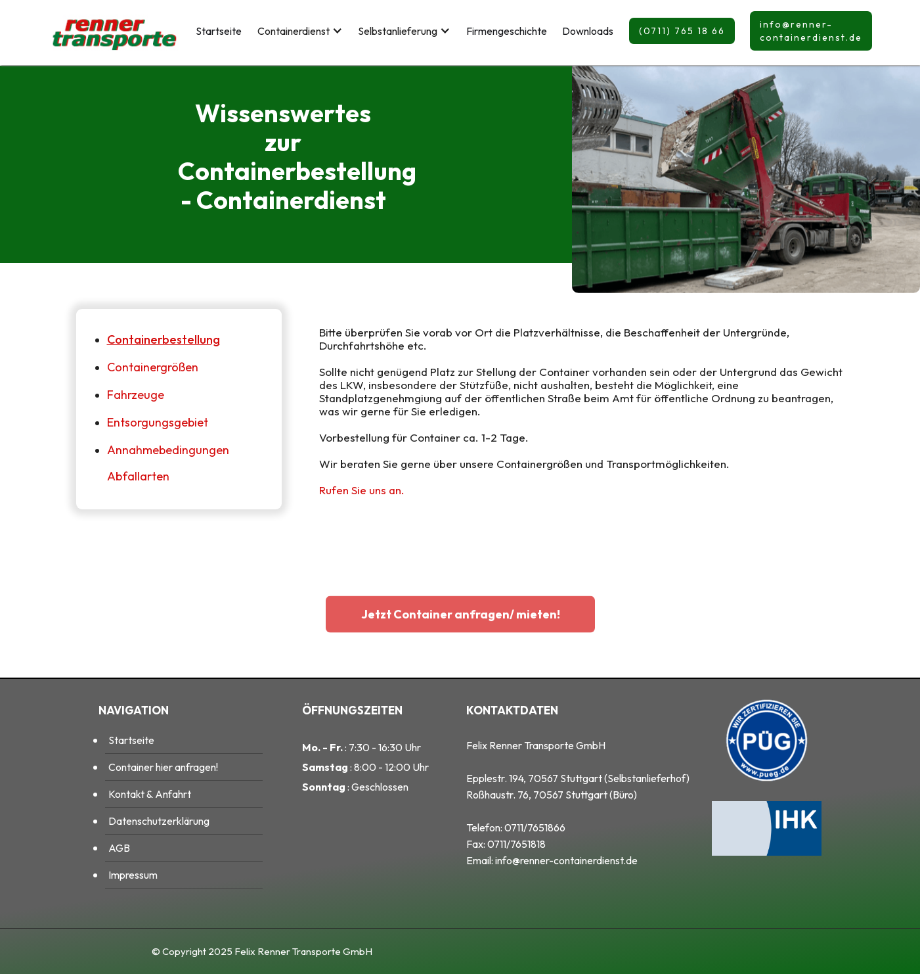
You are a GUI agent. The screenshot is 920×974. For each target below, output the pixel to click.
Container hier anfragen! (163, 767)
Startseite (219, 30)
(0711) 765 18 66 (682, 31)
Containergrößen (152, 367)
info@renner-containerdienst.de (811, 30)
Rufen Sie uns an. (362, 490)
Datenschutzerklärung (158, 820)
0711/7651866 (534, 827)
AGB (119, 847)
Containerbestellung (163, 339)
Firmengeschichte (506, 30)
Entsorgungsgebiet (157, 422)
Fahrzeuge (135, 394)
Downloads (587, 30)
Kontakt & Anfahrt (149, 793)
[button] (300, 31)
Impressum (133, 874)
